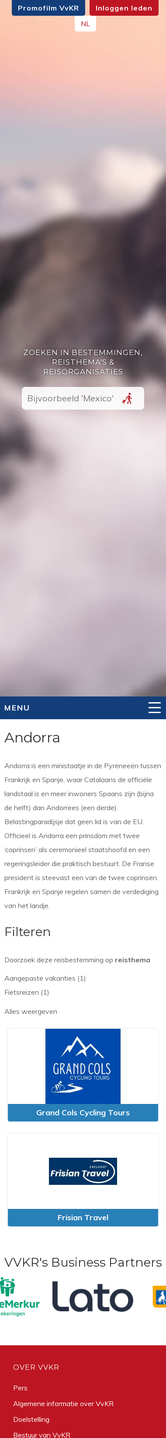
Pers (20, 1387)
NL (85, 23)
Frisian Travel (83, 1217)
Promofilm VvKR (48, 7)
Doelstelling (31, 1419)
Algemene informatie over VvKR (63, 1403)
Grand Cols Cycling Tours (83, 1112)
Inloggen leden (124, 7)
